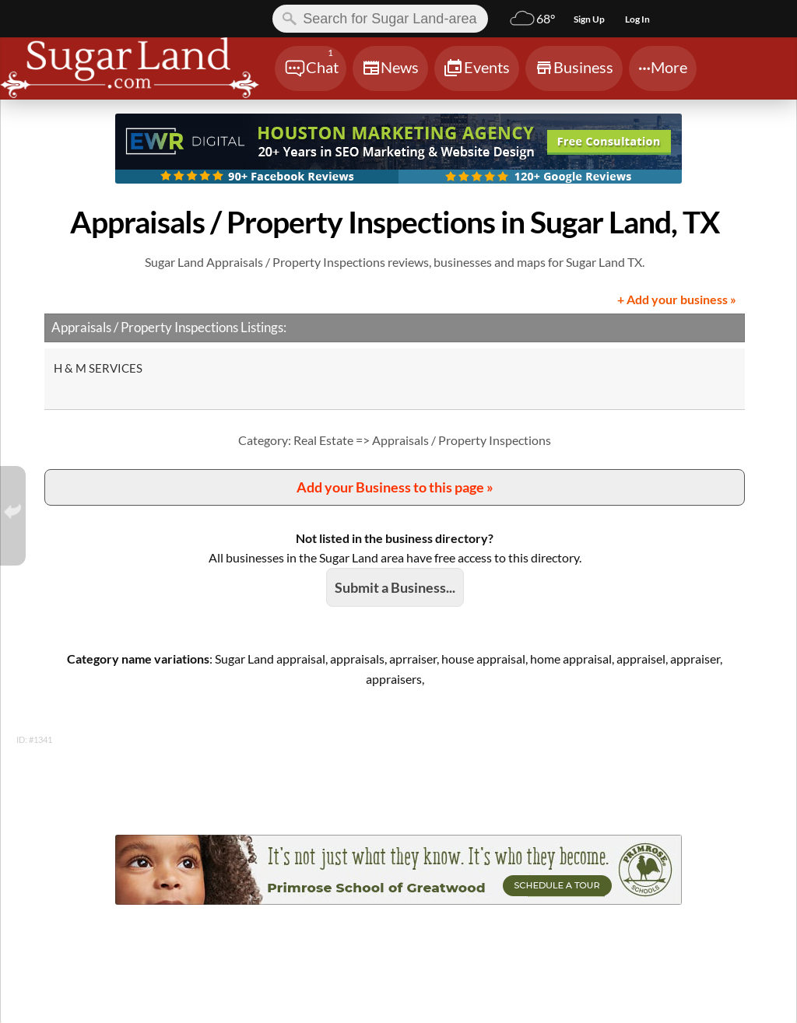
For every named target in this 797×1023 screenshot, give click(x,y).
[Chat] (310, 68)
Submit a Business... (395, 587)
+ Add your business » (676, 299)
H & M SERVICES (98, 368)
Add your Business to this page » (395, 487)
